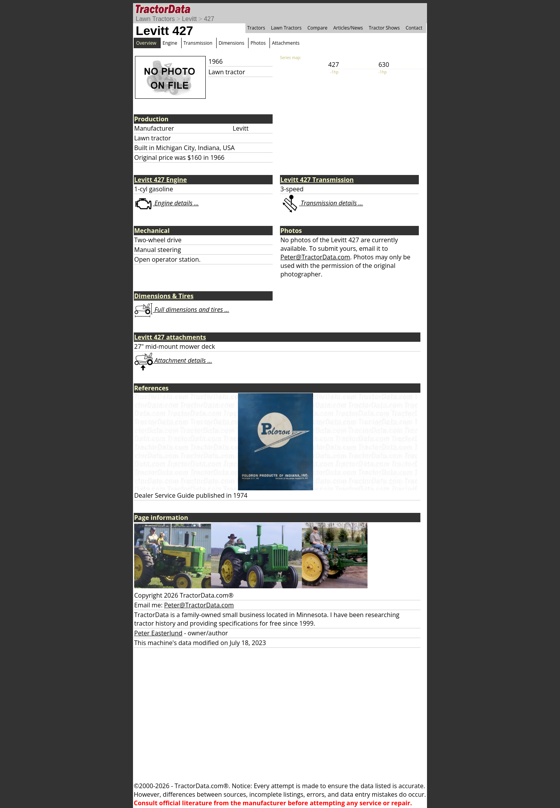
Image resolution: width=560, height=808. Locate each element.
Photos (258, 43)
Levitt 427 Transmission (317, 179)
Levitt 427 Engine (160, 179)
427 (209, 19)
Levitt (189, 19)
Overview (146, 43)
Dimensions (231, 43)
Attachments (285, 43)
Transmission (198, 43)
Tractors (256, 27)
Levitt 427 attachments (170, 337)
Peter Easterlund (158, 633)
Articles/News (348, 27)
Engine (170, 43)
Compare (317, 27)
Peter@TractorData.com (315, 257)
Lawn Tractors (155, 19)
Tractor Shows (384, 27)
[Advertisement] (280, 714)
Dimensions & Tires (164, 296)
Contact (414, 27)
